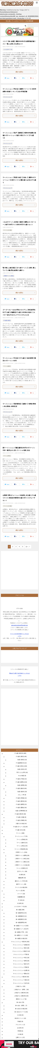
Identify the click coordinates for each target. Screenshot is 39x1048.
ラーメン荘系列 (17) (22, 868)
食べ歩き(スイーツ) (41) (21, 1012)
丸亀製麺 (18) (21, 897)
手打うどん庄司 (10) (22, 772)
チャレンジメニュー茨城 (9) (21, 967)
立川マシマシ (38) (22, 871)
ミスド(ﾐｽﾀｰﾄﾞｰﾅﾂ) (7, 49)
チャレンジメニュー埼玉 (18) (21, 957)
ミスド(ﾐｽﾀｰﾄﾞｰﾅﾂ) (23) (20, 906)
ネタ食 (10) (20, 1015)
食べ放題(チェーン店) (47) (21, 929)
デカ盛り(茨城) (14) (21, 798)
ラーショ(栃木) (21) (22, 842)
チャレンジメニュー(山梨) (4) (21, 970)
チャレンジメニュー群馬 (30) (21, 960)
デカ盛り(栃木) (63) (21, 788)
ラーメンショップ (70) (21, 836)
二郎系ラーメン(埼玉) (8, 275)
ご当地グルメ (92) (20, 986)
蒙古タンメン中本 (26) (21, 881)
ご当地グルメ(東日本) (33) (21, 992)
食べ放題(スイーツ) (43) (21, 935)
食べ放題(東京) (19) (21, 919)
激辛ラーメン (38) (21, 884)
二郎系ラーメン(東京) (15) (22, 861)
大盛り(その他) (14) (21, 823)
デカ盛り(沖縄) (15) (21, 820)
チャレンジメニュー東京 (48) (21, 948)
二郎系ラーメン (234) (21, 852)
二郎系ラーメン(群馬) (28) (22, 855)
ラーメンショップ (7, 97)
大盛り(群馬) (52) (22, 785)
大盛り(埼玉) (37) (22, 769)
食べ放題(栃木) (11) (21, 916)
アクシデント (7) (20, 1024)
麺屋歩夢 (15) (22, 877)
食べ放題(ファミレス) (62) (21, 925)
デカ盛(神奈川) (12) (21, 763)
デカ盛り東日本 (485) (20, 753)
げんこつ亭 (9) (22, 794)
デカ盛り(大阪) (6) (21, 817)
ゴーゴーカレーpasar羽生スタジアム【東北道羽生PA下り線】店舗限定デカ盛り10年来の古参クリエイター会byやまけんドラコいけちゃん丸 (19, 312)
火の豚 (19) (22, 874)
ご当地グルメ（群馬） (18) (21, 989)
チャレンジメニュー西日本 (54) (20, 976)
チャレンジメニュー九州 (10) (21, 983)
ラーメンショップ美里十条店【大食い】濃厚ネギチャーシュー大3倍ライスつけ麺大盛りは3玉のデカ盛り (19, 180)
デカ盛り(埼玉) (6, 320)
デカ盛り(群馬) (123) (21, 782)
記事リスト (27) (20, 1037)
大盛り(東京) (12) (22, 759)
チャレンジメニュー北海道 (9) (21, 944)
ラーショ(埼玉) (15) (22, 846)
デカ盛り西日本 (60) (20, 814)
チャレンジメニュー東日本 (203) (20, 941)
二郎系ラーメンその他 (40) (22, 865)
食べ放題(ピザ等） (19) (21, 932)
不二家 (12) (21, 900)
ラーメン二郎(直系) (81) (21, 849)
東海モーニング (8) (21, 999)
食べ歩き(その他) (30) (21, 1008)
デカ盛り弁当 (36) (20, 830)
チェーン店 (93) (20, 890)
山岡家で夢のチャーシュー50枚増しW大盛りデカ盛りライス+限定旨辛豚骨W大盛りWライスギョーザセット (19, 498)
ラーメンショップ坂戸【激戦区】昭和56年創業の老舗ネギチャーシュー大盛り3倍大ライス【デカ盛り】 (19, 135)
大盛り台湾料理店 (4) (21, 810)
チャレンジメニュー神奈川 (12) (21, 951)
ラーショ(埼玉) (6, 455)
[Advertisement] (19, 569)
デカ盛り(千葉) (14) (21, 779)
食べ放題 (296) (20, 909)
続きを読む (25, 72)
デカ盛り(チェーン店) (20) (20, 826)
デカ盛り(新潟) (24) (21, 801)
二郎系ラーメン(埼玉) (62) (22, 858)
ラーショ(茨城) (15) (22, 839)
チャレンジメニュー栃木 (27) (21, 964)
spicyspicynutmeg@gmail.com (19, 625)
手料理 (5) (20, 1031)
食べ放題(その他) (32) (21, 938)
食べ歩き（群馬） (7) (21, 1005)
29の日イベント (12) (20, 1018)
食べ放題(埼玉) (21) (21, 913)
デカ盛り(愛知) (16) (21, 807)
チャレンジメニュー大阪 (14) (21, 980)
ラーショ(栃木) (6, 366)
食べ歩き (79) (20, 1002)
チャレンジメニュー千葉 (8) (21, 954)
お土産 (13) (20, 1028)
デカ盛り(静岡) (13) (21, 804)
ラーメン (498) (20, 833)
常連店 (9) (20, 1021)
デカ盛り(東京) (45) (21, 756)
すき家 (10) (20, 903)
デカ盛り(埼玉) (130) (21, 766)
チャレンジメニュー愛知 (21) (21, 973)
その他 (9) (20, 1034)
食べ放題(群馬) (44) (21, 922)
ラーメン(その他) (7, 230)
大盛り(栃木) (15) (22, 791)
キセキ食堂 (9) (22, 775)
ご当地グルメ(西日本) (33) (21, 996)
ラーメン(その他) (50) (21, 887)
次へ (27, 546)
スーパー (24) (21, 893)
